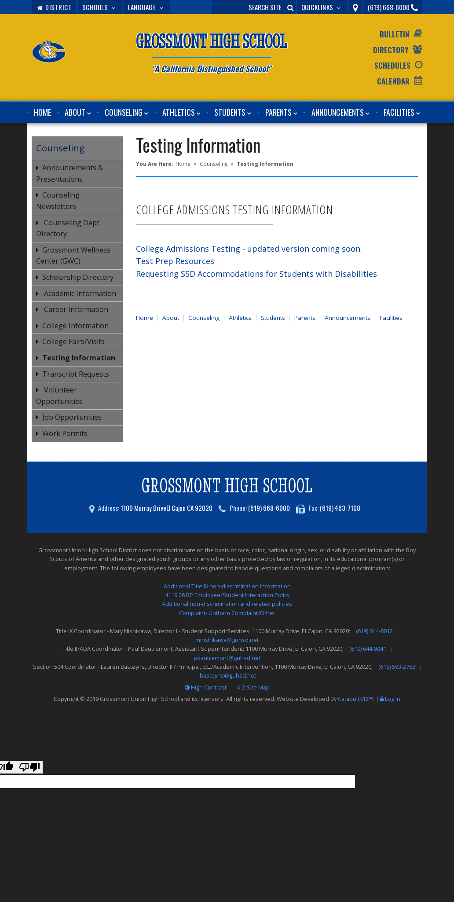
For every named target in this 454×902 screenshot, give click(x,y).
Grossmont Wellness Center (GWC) (73, 255)
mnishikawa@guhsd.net (227, 640)
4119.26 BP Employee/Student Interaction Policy (227, 595)
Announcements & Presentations (69, 173)
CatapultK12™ (355, 699)
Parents (278, 112)
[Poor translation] (29, 767)
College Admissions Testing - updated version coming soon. (249, 248)
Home (42, 112)
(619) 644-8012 (374, 631)
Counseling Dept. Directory (68, 228)
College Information (75, 325)
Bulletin (395, 34)
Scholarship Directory (78, 277)
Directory (390, 49)
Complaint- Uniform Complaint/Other (227, 613)
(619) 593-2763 (396, 667)
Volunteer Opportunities (59, 395)
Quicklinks (322, 7)
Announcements (337, 112)
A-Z (253, 687)
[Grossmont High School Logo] (49, 53)
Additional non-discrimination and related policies (227, 604)
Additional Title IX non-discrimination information (227, 586)
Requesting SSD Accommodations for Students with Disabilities (256, 273)
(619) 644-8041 (367, 649)
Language (146, 7)
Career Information (75, 309)
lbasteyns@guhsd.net (227, 675)
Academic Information (79, 293)
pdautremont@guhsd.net (227, 658)
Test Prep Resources (175, 261)
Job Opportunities (72, 417)
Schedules (392, 65)
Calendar (393, 81)
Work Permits (65, 433)
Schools (99, 7)
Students (229, 112)
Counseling (124, 112)
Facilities (399, 112)
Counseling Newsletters (58, 200)
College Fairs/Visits (73, 341)
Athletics (178, 112)
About (75, 112)
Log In (392, 699)
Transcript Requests (75, 374)
